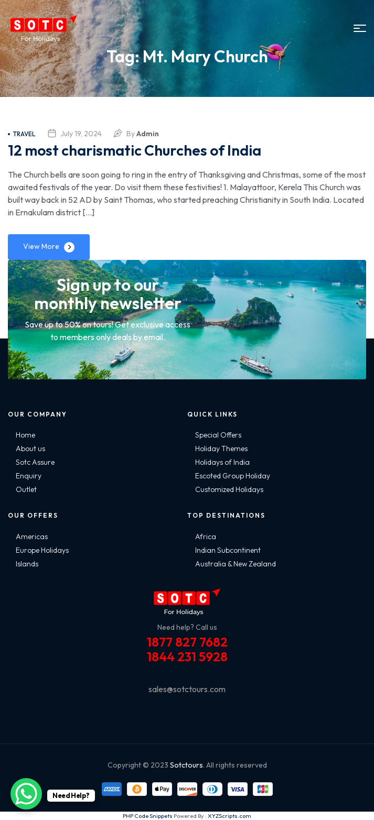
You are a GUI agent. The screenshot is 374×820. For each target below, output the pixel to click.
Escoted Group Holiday (232, 475)
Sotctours (186, 765)
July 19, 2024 (81, 133)
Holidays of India (222, 462)
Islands (27, 563)
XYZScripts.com (229, 815)
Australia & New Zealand (235, 563)
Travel (22, 134)
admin (147, 133)
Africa (205, 536)
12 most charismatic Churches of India (134, 150)
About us (30, 448)
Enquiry (28, 475)
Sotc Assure (35, 462)
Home (25, 435)
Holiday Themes (221, 448)
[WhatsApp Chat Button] (26, 794)
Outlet (26, 489)
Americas (32, 536)
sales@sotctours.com (187, 689)
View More (41, 246)
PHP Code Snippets (148, 815)
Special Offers (218, 435)
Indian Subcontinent (228, 550)
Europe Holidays (42, 550)
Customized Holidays (229, 489)
